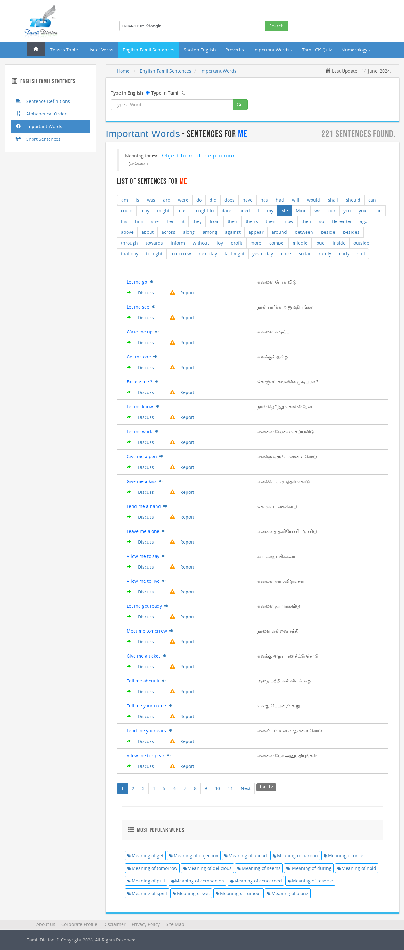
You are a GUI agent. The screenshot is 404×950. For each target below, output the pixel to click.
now (289, 221)
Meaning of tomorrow (152, 868)
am (124, 200)
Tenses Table (64, 50)
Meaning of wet (191, 893)
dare (226, 211)
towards (154, 243)
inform (178, 243)
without (201, 243)
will (295, 200)
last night (235, 254)
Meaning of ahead (245, 856)
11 (230, 788)
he (379, 211)
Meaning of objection (193, 856)
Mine (301, 211)
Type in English (127, 93)
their (233, 221)
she (155, 221)
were (183, 200)
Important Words (39, 126)
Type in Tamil (165, 93)
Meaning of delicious (207, 868)
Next (246, 788)
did (213, 200)
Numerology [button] (356, 50)
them (271, 221)
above (127, 232)
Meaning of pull (146, 881)
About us (45, 924)
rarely (325, 254)
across (168, 232)
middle (300, 243)
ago (363, 221)
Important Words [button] (273, 50)
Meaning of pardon (295, 856)
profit (236, 243)
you (347, 211)
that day (129, 254)
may (144, 211)
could (127, 211)
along (189, 232)
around (279, 232)
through (129, 243)
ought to (205, 211)
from (215, 221)
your (363, 211)
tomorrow (180, 254)
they (197, 221)
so (321, 221)
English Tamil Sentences (148, 50)
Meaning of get (145, 856)
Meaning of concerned (256, 881)
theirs (252, 221)
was (151, 200)
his (124, 221)
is (137, 200)
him (139, 221)
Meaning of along (287, 893)
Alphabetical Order (41, 114)
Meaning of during (308, 868)
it (183, 221)
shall (333, 200)
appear (256, 232)
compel (277, 243)
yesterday (262, 254)
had (280, 200)
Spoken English (200, 50)
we (317, 211)
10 (217, 788)
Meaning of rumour (238, 893)
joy (220, 243)
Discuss (140, 293)
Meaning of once (343, 856)
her (170, 221)
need (244, 211)
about (147, 232)
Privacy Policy (146, 924)
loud (320, 243)
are (166, 200)
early (344, 254)
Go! (240, 105)
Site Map (175, 924)
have (247, 200)
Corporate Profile (79, 924)
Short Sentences (38, 139)
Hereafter (342, 221)
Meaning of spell (147, 893)
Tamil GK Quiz (317, 50)
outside (361, 243)
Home (123, 71)
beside (328, 232)
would (313, 200)
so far (305, 254)
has (264, 200)
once (286, 254)
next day (208, 254)
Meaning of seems (259, 868)
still (361, 254)
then (306, 221)
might (163, 211)
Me (284, 211)
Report (182, 293)
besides (351, 232)
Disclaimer (114, 924)
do (199, 200)
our (332, 211)
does (229, 200)
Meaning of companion (197, 881)
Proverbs (234, 50)
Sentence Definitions (43, 101)
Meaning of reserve (310, 881)
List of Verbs (100, 50)
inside (339, 243)
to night (154, 254)
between (304, 232)
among (210, 232)
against (233, 232)
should (353, 200)
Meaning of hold (356, 868)
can (372, 200)
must (182, 211)
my (270, 211)
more (255, 243)
